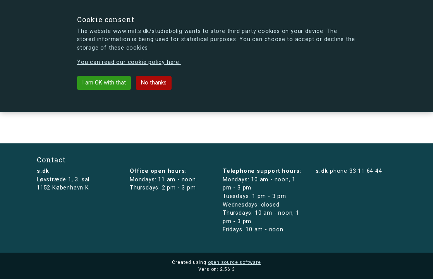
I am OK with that (104, 82)
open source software (234, 262)
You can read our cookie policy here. (129, 62)
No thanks (154, 82)
